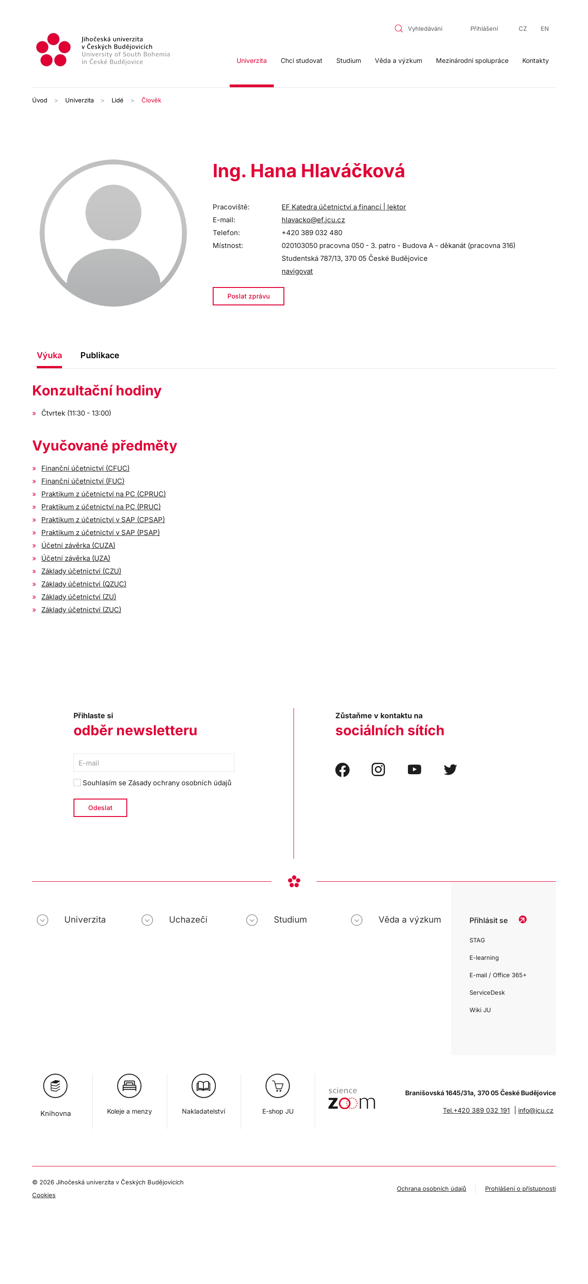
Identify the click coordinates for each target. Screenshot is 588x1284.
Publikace (99, 355)
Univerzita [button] (252, 60)
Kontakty (535, 60)
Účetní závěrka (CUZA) (78, 545)
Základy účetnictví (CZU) (81, 571)
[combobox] (424, 28)
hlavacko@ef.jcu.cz (313, 219)
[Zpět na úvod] (104, 51)
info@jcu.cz (536, 1110)
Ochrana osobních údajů (431, 1188)
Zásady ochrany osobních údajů (180, 782)
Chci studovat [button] (301, 60)
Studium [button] (348, 60)
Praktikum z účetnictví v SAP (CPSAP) (103, 519)
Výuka (49, 355)
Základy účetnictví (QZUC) (83, 584)
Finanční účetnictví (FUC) (82, 481)
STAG (477, 940)
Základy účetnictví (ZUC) (81, 609)
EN (545, 28)
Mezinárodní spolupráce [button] (472, 60)
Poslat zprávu (248, 296)
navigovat (297, 271)
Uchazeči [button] (188, 919)
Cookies (44, 1195)
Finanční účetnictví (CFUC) (85, 468)
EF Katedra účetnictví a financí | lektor (344, 207)
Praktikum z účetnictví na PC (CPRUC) (103, 494)
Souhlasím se (153, 782)
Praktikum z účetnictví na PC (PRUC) (101, 506)
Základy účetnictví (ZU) (78, 596)
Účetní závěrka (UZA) (75, 558)
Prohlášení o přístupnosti (520, 1188)
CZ (523, 28)
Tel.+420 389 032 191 (476, 1110)
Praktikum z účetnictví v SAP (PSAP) (100, 532)
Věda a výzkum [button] (398, 60)
